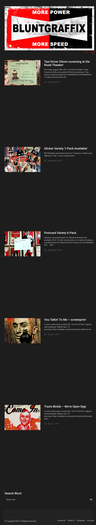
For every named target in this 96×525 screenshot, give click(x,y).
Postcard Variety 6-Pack (60, 232)
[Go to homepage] (49, 28)
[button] (92, 52)
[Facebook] (61, 520)
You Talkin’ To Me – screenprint (65, 319)
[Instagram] (81, 520)
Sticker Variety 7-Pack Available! (65, 148)
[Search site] (86, 52)
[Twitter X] (71, 520)
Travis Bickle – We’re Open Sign (65, 406)
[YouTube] (90, 520)
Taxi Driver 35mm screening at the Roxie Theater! (67, 63)
